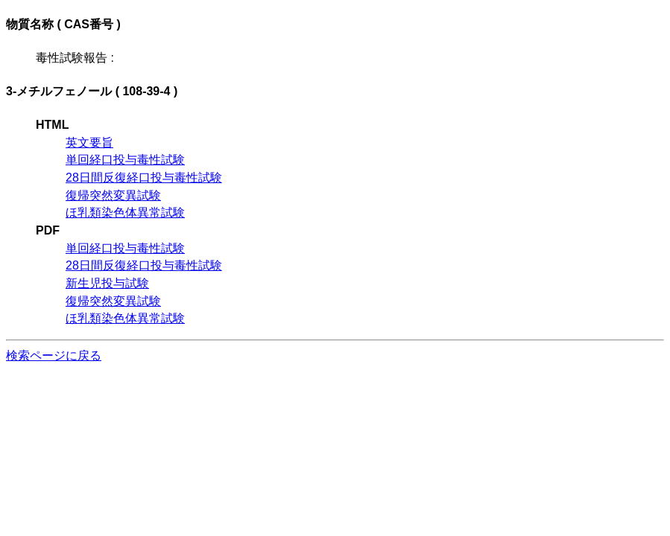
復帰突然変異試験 (113, 195)
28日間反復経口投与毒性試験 (144, 177)
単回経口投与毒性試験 (125, 159)
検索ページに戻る (53, 355)
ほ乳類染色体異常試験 (125, 212)
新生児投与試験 (107, 283)
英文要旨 (89, 142)
